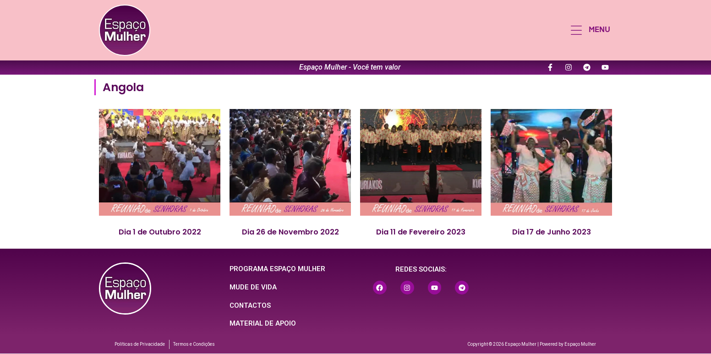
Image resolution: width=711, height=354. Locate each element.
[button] (590, 30)
